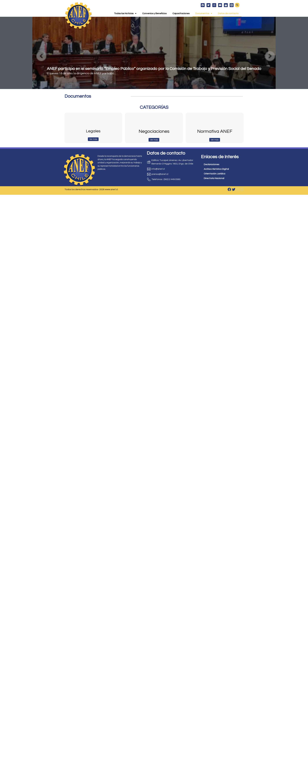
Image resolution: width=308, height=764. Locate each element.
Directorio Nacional (214, 178)
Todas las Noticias (125, 13)
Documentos (203, 13)
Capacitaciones (181, 13)
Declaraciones (211, 164)
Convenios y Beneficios (154, 13)
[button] (237, 5)
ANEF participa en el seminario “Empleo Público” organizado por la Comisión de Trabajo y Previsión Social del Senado (154, 69)
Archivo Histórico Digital (216, 169)
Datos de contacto (228, 13)
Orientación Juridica (214, 174)
